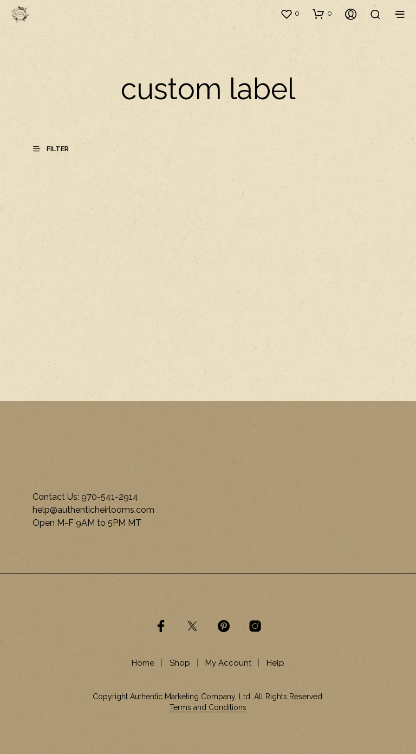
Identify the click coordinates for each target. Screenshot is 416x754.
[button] (290, 13)
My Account (228, 663)
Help (275, 663)
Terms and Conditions (208, 708)
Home (143, 663)
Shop (180, 663)
